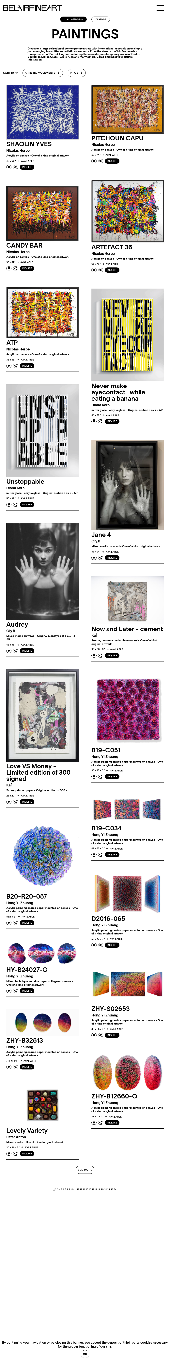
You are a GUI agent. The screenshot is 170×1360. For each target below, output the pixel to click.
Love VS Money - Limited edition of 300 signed (38, 776)
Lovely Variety (27, 1134)
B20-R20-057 (26, 900)
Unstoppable (25, 482)
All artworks (73, 19)
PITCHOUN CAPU (117, 138)
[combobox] (43, 73)
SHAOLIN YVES (29, 144)
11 (75, 1193)
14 (84, 1193)
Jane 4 (101, 538)
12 (78, 1193)
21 (105, 1193)
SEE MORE (85, 1173)
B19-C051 (105, 754)
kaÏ (94, 639)
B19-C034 (106, 832)
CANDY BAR (24, 245)
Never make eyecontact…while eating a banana (118, 392)
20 (102, 1193)
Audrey (17, 628)
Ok (85, 1354)
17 (93, 1193)
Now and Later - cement (127, 633)
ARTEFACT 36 (111, 247)
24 (115, 1193)
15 (87, 1193)
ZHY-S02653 (110, 1012)
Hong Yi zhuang (104, 760)
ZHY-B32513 (24, 1044)
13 (81, 1193)
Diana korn (100, 405)
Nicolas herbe (18, 151)
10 (72, 1193)
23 (112, 1193)
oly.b (95, 545)
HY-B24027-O (27, 973)
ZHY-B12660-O (114, 1100)
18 (96, 1193)
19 (99, 1193)
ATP (12, 343)
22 (108, 1193)
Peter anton (16, 1141)
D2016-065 (108, 922)
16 (90, 1193)
